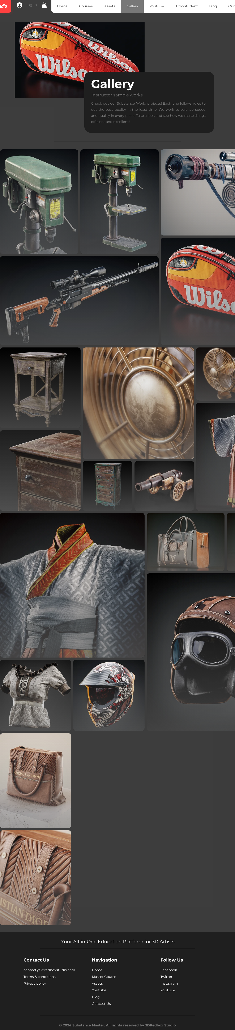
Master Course (104, 977)
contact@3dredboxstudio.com (49, 970)
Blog (96, 997)
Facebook (169, 970)
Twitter (166, 977)
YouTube (168, 990)
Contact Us (101, 1004)
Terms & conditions (40, 977)
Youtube (99, 990)
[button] (44, 5)
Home (97, 970)
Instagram (169, 983)
